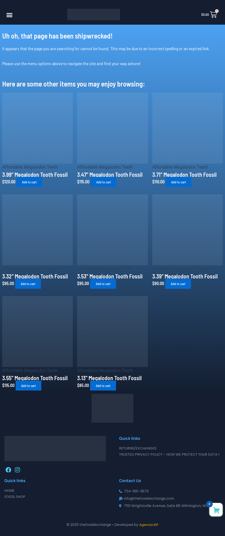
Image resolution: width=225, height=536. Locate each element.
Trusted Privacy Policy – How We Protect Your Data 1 (169, 456)
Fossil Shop (15, 496)
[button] (9, 15)
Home (9, 490)
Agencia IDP (149, 524)
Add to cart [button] (30, 182)
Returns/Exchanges (138, 448)
